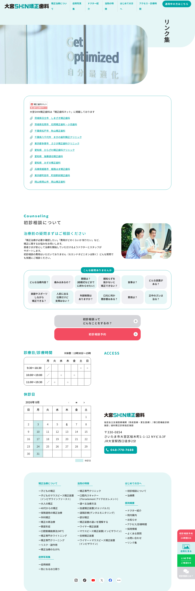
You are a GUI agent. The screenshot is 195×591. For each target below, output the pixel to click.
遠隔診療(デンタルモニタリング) (97, 500)
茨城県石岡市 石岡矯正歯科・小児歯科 (56, 124)
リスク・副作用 (49, 533)
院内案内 (132, 503)
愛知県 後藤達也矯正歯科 (49, 156)
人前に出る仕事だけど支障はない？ (62, 297)
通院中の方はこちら (177, 5)
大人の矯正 (47, 491)
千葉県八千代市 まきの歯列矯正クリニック (58, 137)
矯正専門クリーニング (53, 528)
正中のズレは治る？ (156, 297)
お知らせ (132, 507)
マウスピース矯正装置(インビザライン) (100, 519)
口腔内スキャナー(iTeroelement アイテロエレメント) (98, 485)
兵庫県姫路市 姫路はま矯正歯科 (52, 169)
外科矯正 (45, 505)
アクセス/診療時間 (137, 512)
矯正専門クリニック (90, 479)
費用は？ (132, 297)
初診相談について (136, 479)
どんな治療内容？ (39, 282)
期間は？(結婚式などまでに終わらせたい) (85, 282)
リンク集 (132, 530)
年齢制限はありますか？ (86, 297)
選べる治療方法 (88, 491)
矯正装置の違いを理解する (94, 510)
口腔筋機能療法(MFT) (52, 519)
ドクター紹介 (134, 498)
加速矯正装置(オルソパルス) (95, 496)
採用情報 (132, 517)
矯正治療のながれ (50, 537)
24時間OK (186, 535)
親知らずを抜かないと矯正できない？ (109, 282)
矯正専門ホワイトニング (54, 523)
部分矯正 (84, 505)
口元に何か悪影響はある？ (109, 297)
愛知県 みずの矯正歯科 (48, 162)
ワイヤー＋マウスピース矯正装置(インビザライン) (97, 530)
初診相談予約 (128, 322)
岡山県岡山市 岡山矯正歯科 (50, 181)
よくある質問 (134, 521)
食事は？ (132, 282)
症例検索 (45, 552)
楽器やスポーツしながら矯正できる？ (39, 297)
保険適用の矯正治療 (51, 500)
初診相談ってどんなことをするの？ (66, 322)
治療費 (130, 483)
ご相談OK (186, 560)
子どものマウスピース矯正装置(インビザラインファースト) (57, 485)
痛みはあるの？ (62, 282)
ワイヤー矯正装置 (89, 514)
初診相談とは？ (186, 575)
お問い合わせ (134, 526)
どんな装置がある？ (156, 282)
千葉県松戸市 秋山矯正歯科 (50, 130)
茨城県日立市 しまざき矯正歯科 (52, 118)
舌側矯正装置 (87, 523)
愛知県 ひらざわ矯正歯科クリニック (55, 150)
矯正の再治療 (48, 510)
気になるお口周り (50, 557)
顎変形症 (45, 514)
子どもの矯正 (48, 479)
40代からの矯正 (49, 496)
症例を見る (186, 551)
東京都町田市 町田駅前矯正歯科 (52, 175)
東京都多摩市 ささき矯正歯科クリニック (57, 143)
